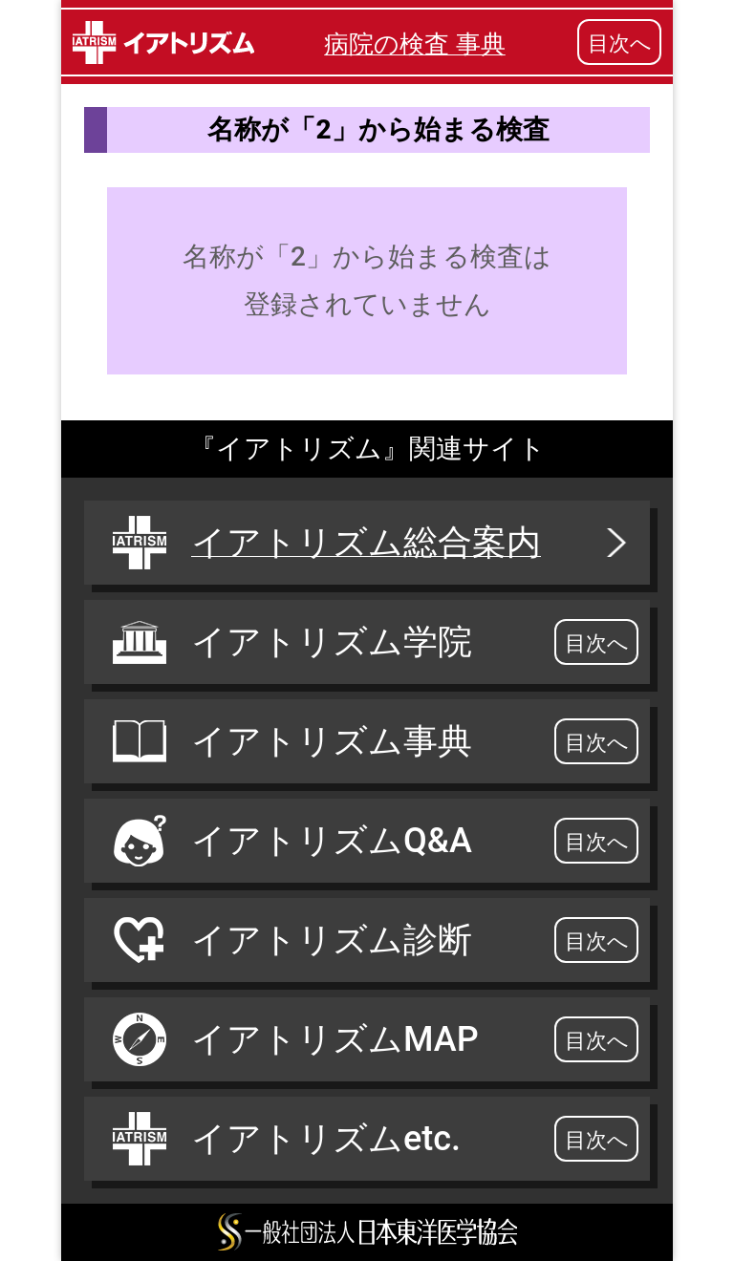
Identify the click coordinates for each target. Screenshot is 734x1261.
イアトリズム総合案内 (372, 542)
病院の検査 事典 (414, 44)
